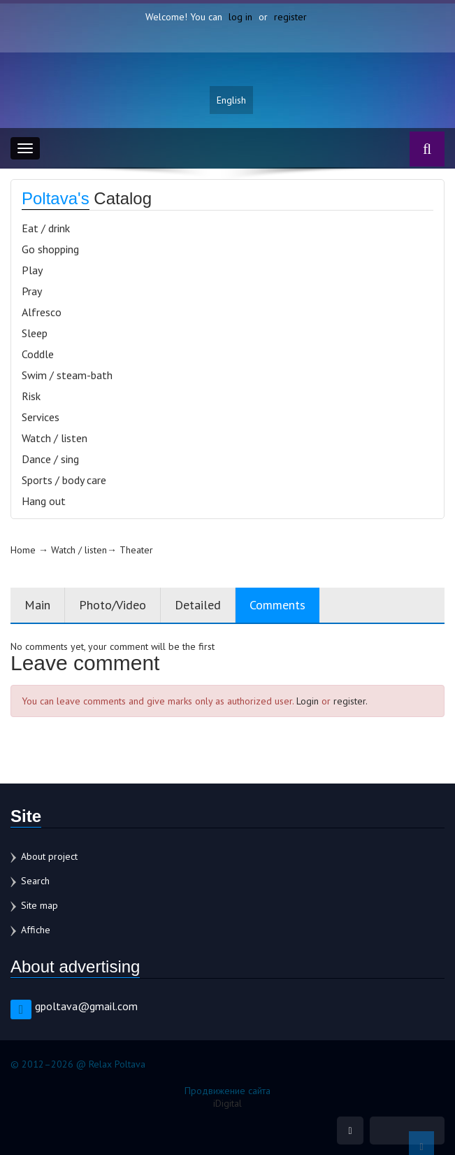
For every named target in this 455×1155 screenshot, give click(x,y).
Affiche (35, 929)
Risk (31, 396)
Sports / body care (64, 480)
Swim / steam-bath (67, 375)
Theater (136, 550)
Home (23, 550)
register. (350, 701)
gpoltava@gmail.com (86, 1006)
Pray (32, 291)
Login (307, 701)
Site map (39, 905)
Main (37, 605)
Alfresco (42, 312)
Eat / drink (46, 228)
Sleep (35, 333)
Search (35, 880)
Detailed (198, 605)
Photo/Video (112, 605)
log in (240, 16)
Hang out (44, 501)
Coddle (38, 354)
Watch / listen (54, 438)
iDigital (227, 1103)
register (290, 16)
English (231, 100)
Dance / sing (50, 459)
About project (49, 856)
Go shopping (50, 249)
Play (32, 270)
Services (40, 417)
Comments (277, 605)
